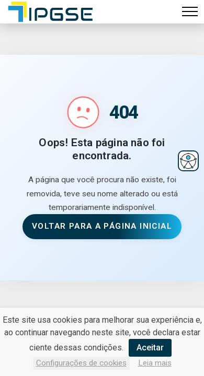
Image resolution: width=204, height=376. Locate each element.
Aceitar (150, 347)
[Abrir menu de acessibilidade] (188, 160)
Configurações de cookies (81, 363)
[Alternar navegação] (190, 12)
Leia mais (155, 363)
